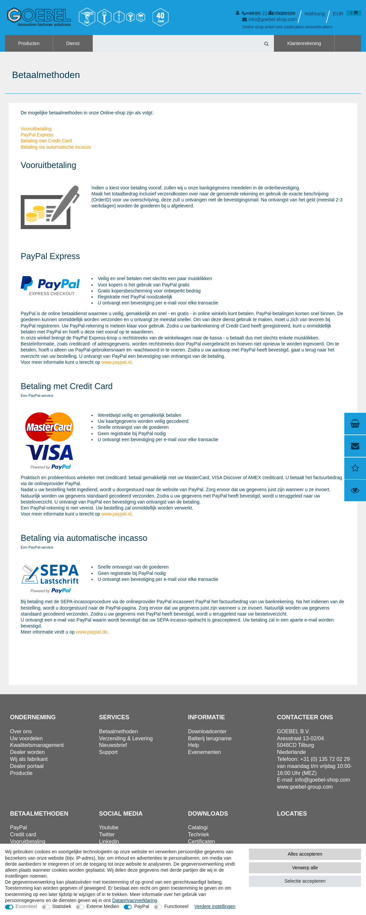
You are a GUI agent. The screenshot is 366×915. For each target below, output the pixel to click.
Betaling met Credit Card (46, 140)
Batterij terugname (210, 738)
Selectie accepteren (305, 881)
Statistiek (61, 906)
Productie (21, 773)
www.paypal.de (91, 632)
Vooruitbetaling (36, 128)
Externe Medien (102, 906)
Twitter (107, 834)
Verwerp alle (305, 867)
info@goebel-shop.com (322, 780)
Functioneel (176, 906)
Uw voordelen (26, 738)
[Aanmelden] (248, 13)
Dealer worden (27, 752)
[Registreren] (282, 13)
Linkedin (109, 841)
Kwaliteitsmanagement (37, 745)
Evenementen (204, 752)
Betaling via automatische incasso (56, 147)
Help (193, 745)
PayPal (141, 906)
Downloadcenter (207, 731)
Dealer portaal (27, 766)
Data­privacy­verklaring (134, 900)
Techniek (198, 834)
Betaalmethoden (118, 731)
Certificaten (201, 841)
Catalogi (198, 827)
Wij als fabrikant (29, 759)
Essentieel (26, 906)
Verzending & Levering (126, 738)
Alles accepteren (305, 854)
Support (108, 752)
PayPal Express (37, 134)
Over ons (21, 731)
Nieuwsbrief (113, 745)
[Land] (314, 13)
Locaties (292, 813)
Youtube (108, 827)
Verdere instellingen (215, 906)
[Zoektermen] (176, 43)
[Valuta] (338, 13)
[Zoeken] (266, 43)
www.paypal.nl (116, 362)
